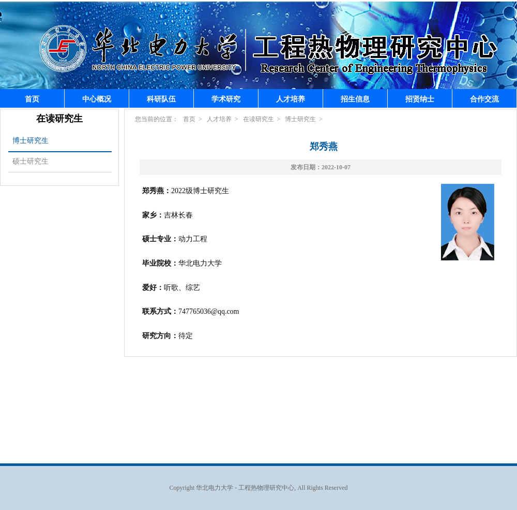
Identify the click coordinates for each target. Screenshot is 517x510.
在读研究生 (258, 119)
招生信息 (355, 99)
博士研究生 (30, 140)
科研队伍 (161, 99)
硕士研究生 (30, 161)
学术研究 (225, 99)
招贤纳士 (419, 99)
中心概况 (96, 99)
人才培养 (290, 99)
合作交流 (484, 99)
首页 (32, 99)
